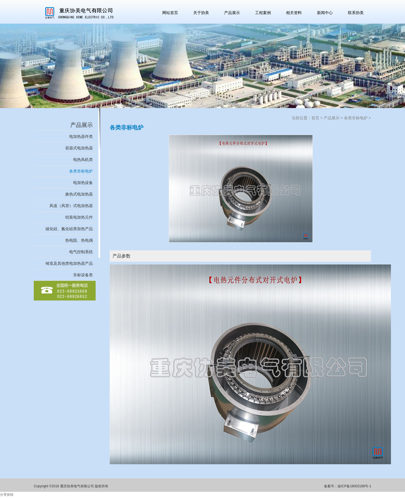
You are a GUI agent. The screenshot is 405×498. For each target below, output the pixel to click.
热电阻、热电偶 (79, 240)
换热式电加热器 (79, 194)
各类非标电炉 (81, 171)
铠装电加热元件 (79, 217)
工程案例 (263, 12)
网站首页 (170, 12)
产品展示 (232, 12)
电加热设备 (83, 182)
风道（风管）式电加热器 (71, 205)
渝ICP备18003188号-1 (354, 486)
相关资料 (294, 12)
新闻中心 (325, 12)
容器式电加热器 (79, 148)
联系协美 (356, 12)
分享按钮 (7, 495)
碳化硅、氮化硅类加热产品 (69, 228)
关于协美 (201, 12)
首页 (315, 118)
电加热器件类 (81, 136)
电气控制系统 (81, 252)
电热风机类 (83, 159)
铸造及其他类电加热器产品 (69, 263)
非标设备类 (83, 275)
